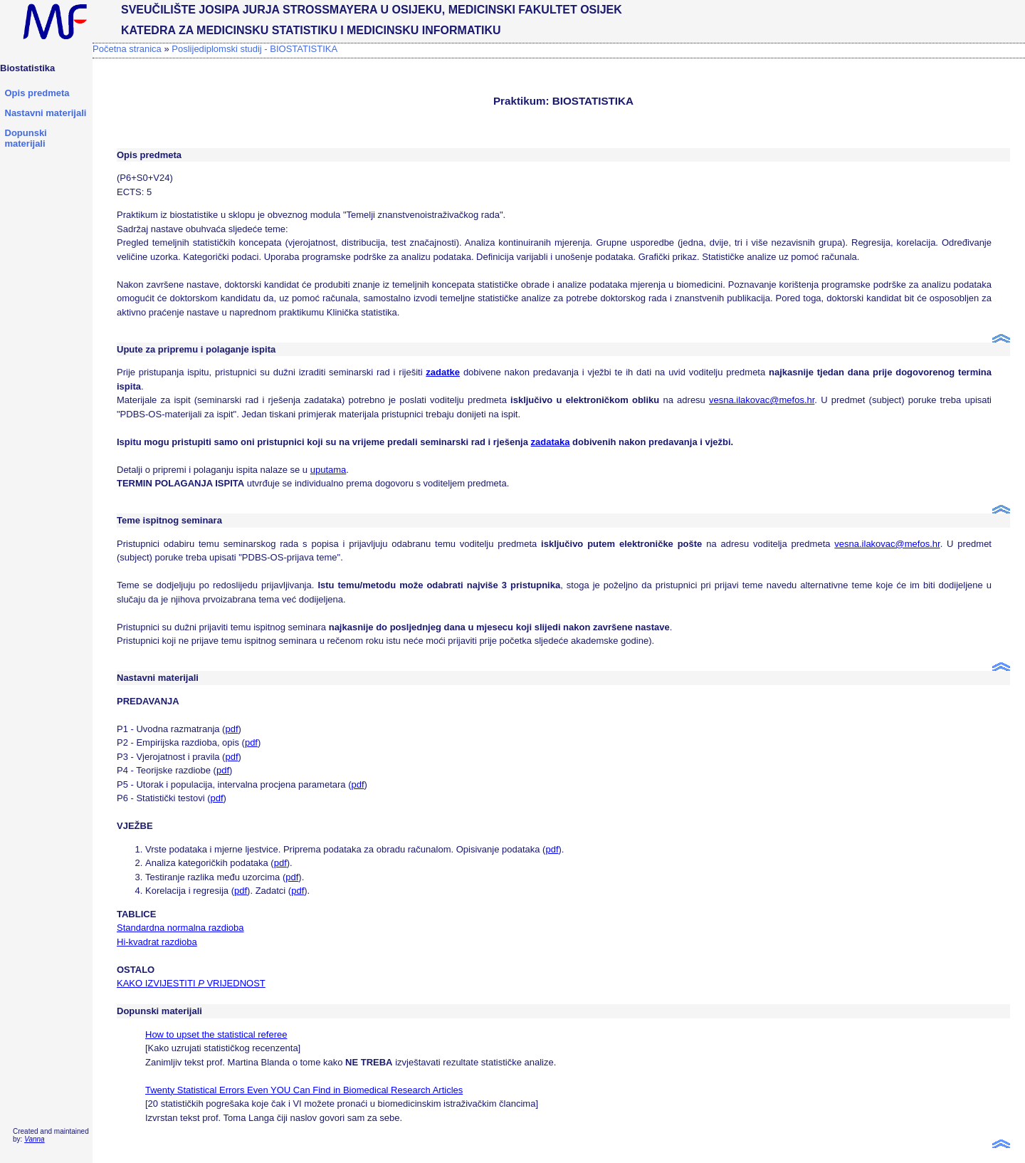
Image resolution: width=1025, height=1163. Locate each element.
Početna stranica (127, 48)
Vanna (34, 1139)
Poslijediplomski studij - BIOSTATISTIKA (254, 48)
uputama (328, 469)
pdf (231, 729)
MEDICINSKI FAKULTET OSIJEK (535, 10)
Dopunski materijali (26, 138)
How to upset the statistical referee (216, 1034)
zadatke (443, 372)
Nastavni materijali (46, 113)
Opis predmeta (37, 93)
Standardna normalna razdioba (180, 927)
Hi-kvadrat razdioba (157, 942)
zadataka (550, 442)
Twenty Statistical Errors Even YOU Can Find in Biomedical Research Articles (304, 1090)
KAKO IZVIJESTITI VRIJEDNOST (191, 983)
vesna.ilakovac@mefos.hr (761, 400)
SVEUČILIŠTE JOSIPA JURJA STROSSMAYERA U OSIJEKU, (283, 10)
